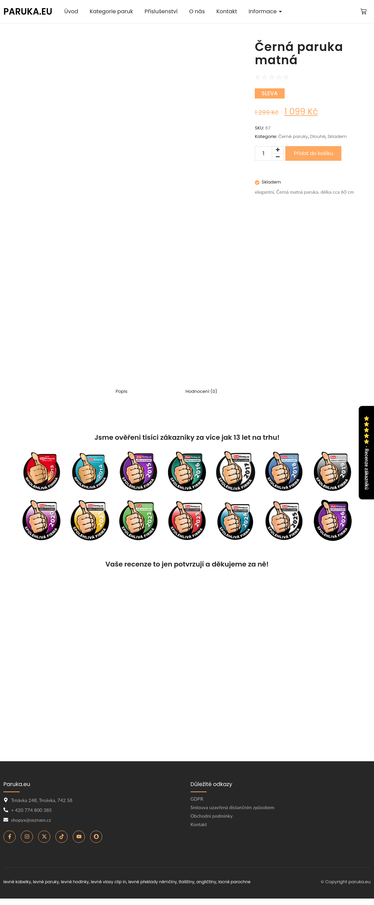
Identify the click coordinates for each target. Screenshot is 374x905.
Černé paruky (293, 136)
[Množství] (263, 153)
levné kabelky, (17, 882)
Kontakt (199, 824)
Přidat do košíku (313, 153)
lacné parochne (234, 882)
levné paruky (46, 882)
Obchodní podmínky (212, 816)
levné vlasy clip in (108, 882)
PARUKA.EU (27, 11)
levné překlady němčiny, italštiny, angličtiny (172, 882)
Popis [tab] (121, 391)
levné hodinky (75, 882)
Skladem (337, 136)
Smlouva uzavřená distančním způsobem (232, 807)
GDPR (197, 799)
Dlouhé (317, 136)
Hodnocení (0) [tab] (201, 391)
